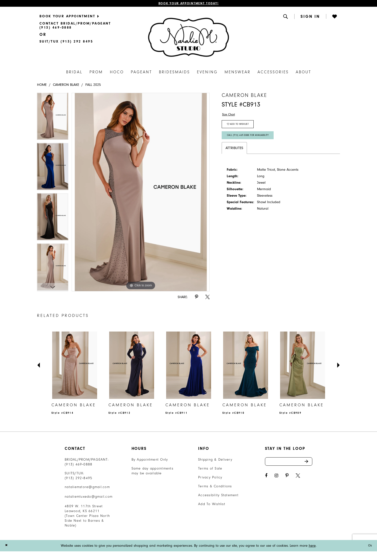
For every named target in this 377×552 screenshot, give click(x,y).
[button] (286, 17)
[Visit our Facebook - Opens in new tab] (266, 478)
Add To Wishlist (211, 505)
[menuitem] (91, 17)
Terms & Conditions (215, 487)
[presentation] (75, 366)
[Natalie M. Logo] (188, 38)
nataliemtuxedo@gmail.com (89, 497)
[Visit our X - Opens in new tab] (298, 478)
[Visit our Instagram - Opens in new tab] (276, 478)
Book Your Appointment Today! (188, 4)
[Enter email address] (289, 463)
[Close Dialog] (7, 546)
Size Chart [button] (230, 116)
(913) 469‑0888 (79, 465)
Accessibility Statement (218, 496)
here (312, 546)
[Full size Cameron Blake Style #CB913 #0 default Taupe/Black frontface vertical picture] (141, 193)
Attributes (234, 153)
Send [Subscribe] (308, 463)
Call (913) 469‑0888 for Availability (251, 139)
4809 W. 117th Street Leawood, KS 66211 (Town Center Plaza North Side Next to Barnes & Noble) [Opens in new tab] (87, 516)
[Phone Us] (91, 26)
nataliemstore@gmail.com (87, 488)
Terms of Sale (210, 469)
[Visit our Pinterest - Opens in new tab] (287, 478)
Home (42, 86)
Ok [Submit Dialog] (369, 546)
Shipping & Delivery (215, 460)
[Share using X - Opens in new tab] (207, 298)
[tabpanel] (52, 119)
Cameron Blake (66, 86)
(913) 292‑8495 (79, 479)
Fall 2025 (93, 86)
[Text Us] (66, 42)
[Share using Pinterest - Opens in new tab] (196, 298)
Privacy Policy (210, 478)
